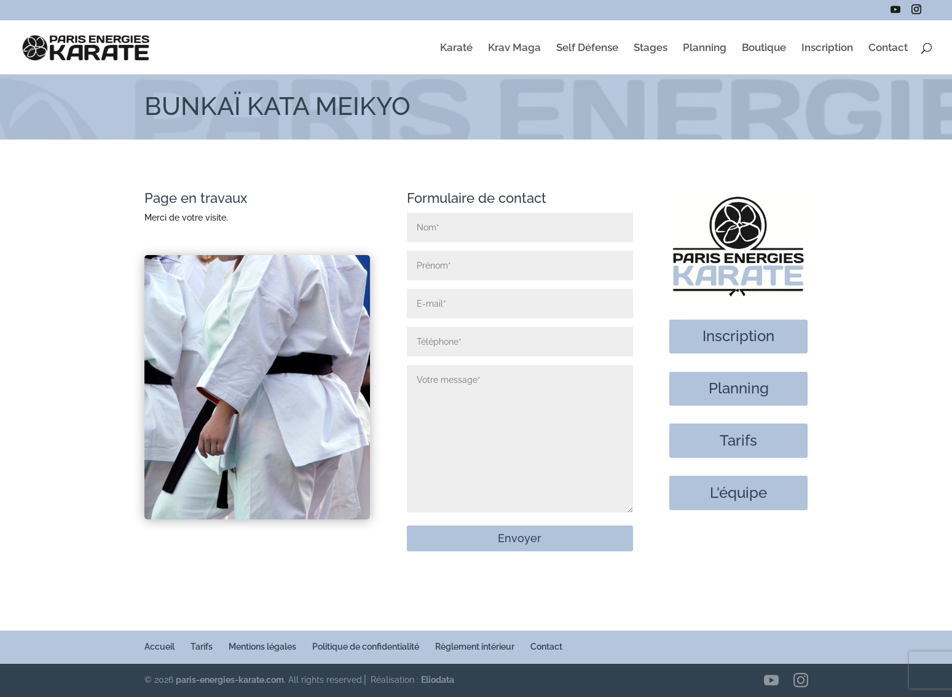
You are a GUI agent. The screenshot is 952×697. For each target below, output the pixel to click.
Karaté (456, 48)
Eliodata (437, 680)
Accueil (159, 647)
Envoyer (519, 538)
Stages (650, 48)
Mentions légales (262, 647)
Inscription (827, 48)
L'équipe (738, 493)
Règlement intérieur (474, 647)
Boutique (764, 48)
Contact (888, 48)
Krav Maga (514, 48)
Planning (704, 48)
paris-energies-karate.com (230, 680)
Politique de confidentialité (365, 647)
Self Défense (587, 48)
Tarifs (738, 440)
